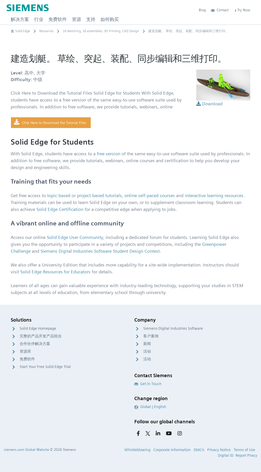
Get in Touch (148, 383)
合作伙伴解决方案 (35, 343)
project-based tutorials (99, 195)
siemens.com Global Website (26, 450)
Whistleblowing (137, 450)
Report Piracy (246, 455)
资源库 (25, 351)
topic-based (58, 195)
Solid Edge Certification (59, 209)
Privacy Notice (219, 450)
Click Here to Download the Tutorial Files (50, 122)
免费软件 (27, 359)
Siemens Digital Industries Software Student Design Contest (100, 251)
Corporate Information (172, 450)
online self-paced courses (149, 195)
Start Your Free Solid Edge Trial (45, 366)
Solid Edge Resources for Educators (55, 271)
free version (108, 153)
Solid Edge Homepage (38, 328)
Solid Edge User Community (75, 237)
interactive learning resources (214, 195)
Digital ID (225, 455)
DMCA (199, 450)
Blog (202, 10)
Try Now (242, 10)
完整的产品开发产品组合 (41, 336)
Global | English (150, 406)
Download (209, 103)
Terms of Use (244, 450)
